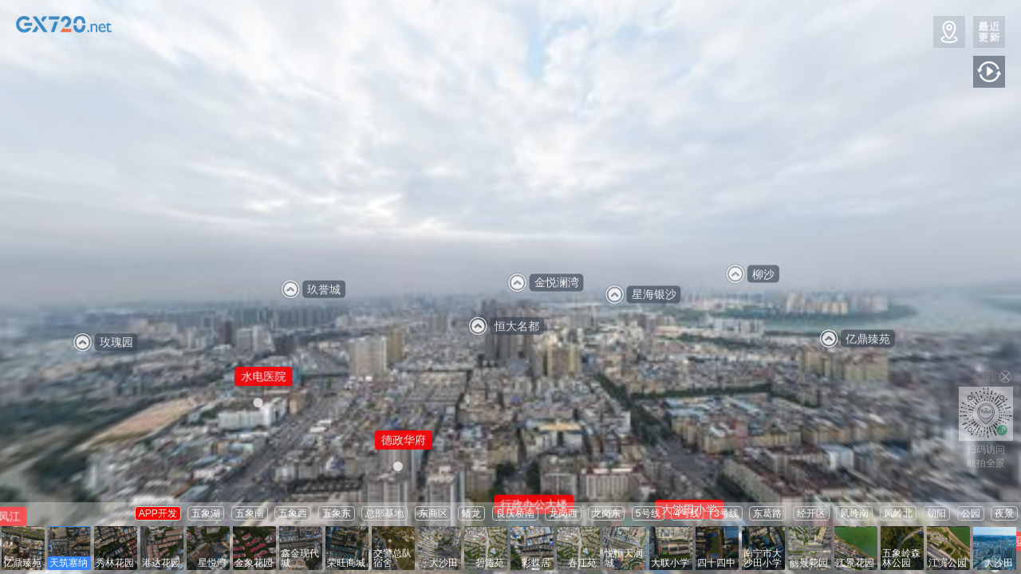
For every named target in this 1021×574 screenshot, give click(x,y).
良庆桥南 (515, 513)
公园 (970, 513)
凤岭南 (854, 513)
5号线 (648, 513)
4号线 (687, 513)
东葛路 (767, 513)
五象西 (292, 513)
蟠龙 (471, 513)
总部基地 (384, 513)
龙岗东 (606, 513)
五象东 (336, 513)
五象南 (249, 513)
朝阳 (936, 513)
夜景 (1004, 513)
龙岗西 (563, 513)
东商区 (433, 513)
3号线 (726, 513)
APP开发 (158, 513)
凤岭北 (898, 513)
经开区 (811, 513)
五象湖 (205, 513)
